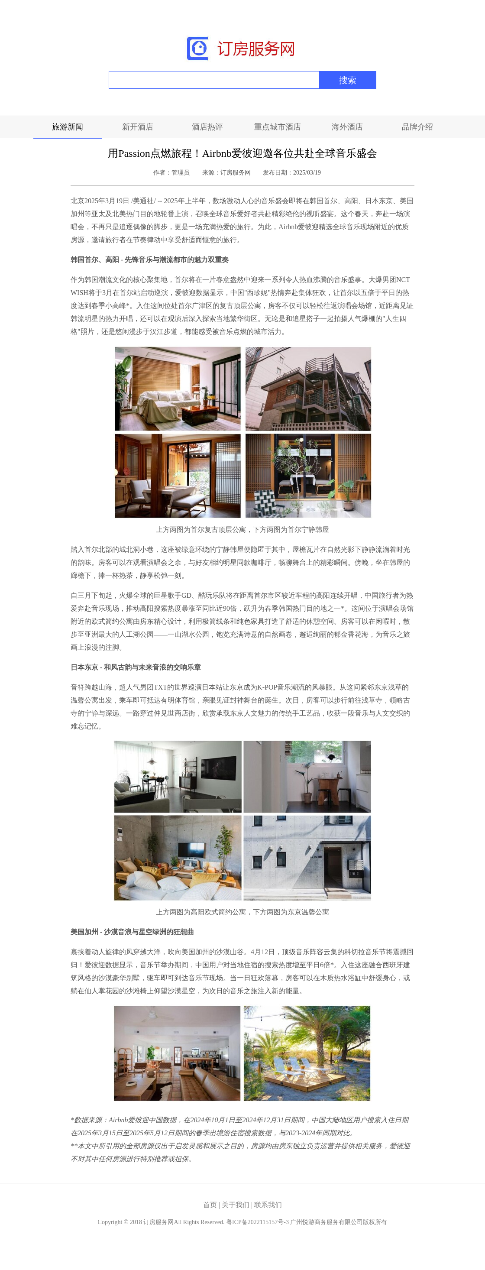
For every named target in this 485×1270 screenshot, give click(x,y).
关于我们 (236, 1204)
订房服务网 (158, 1222)
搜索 (347, 80)
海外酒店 (347, 127)
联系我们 (268, 1204)
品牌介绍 (417, 127)
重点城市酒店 (277, 127)
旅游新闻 (67, 127)
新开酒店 (137, 127)
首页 (210, 1204)
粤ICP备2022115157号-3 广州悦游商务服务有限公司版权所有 (306, 1222)
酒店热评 (207, 127)
